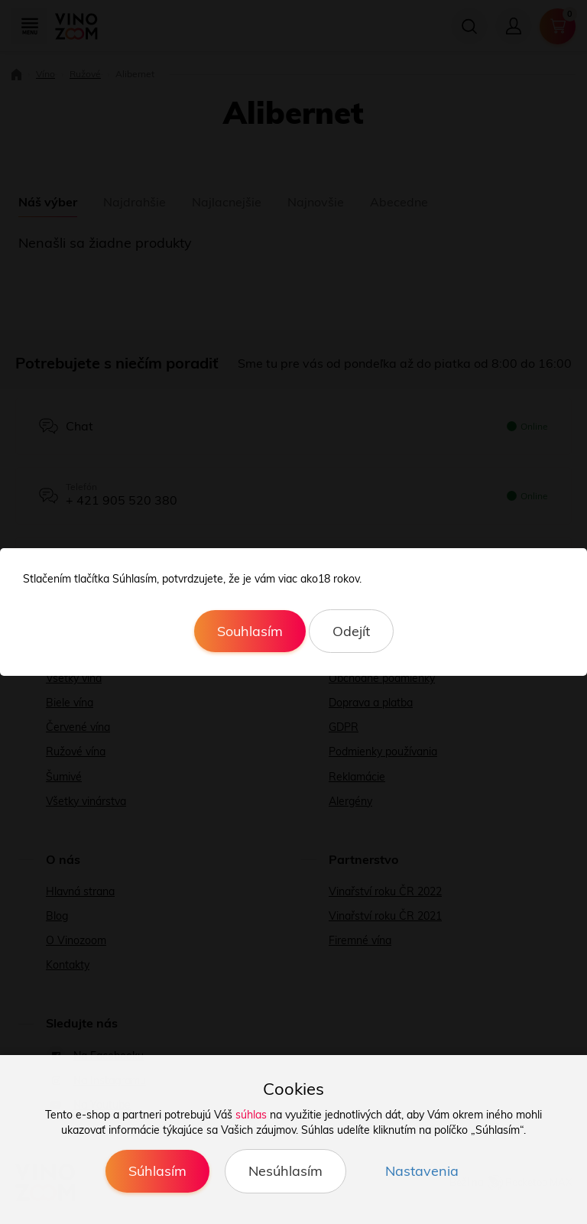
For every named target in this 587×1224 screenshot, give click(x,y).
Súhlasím (157, 1171)
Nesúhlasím (285, 1171)
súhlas (251, 1115)
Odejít (351, 631)
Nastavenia (422, 1171)
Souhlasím (250, 631)
